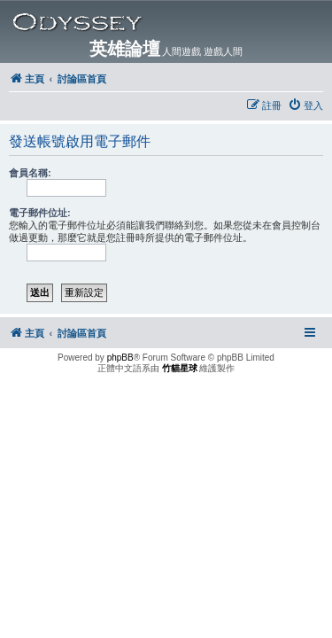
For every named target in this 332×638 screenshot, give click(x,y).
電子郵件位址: (40, 212)
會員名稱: (30, 172)
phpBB (120, 357)
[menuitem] (305, 105)
